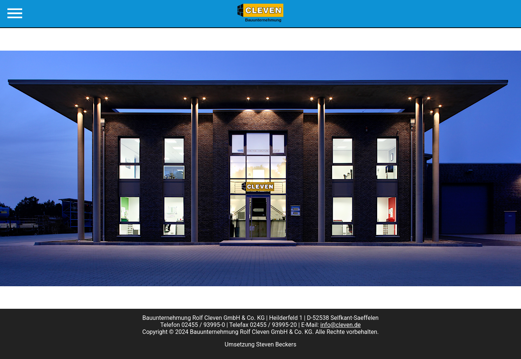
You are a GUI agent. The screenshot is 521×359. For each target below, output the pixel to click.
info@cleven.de (340, 324)
